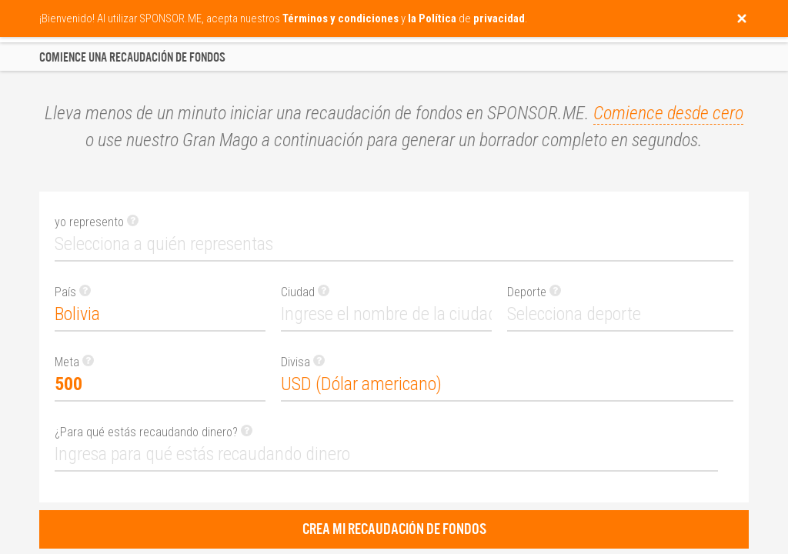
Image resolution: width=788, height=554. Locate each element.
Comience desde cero (668, 113)
